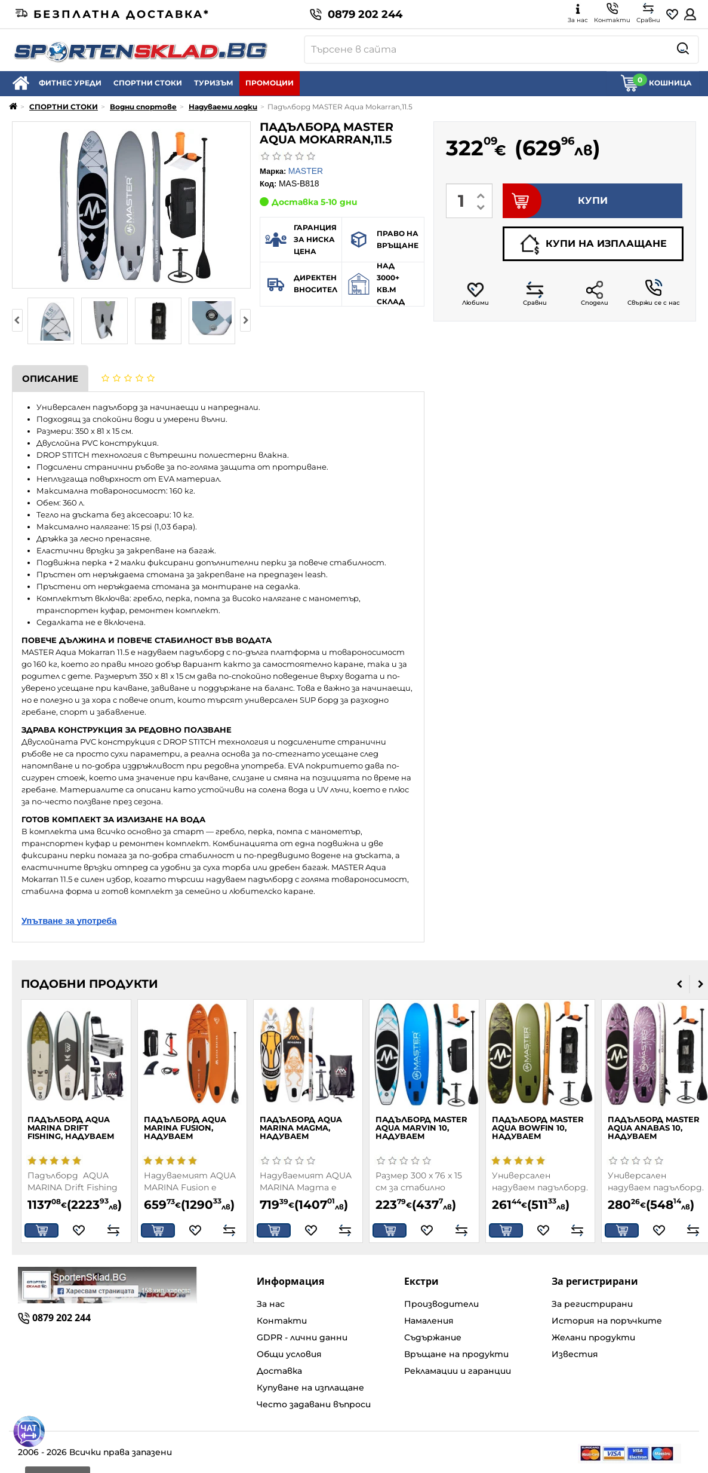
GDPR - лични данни (302, 1337)
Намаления (429, 1320)
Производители (441, 1304)
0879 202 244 (356, 14)
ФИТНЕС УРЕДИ (70, 82)
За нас (271, 1304)
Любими (475, 294)
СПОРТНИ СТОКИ (147, 82)
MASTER (305, 171)
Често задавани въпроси (314, 1404)
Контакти (282, 1320)
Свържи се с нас (653, 293)
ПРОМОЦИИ (269, 82)
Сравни (535, 294)
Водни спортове (143, 106)
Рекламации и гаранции (457, 1370)
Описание (50, 378)
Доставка (279, 1370)
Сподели (594, 294)
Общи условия (289, 1354)
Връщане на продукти (456, 1354)
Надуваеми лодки (223, 106)
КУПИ (555, 200)
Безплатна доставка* (113, 14)
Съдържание (432, 1337)
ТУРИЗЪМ (213, 82)
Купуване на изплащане (310, 1387)
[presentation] (17, 320)
